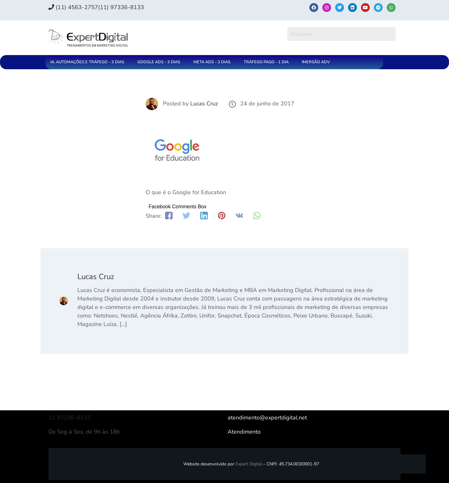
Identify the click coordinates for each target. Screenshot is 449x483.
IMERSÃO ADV (316, 62)
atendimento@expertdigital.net (267, 417)
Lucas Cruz (204, 103)
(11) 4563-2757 (73, 7)
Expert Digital (249, 464)
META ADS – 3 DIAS (211, 62)
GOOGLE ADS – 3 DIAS (158, 62)
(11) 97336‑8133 (121, 7)
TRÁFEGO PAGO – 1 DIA (266, 62)
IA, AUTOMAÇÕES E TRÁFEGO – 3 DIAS (87, 62)
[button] (88, 62)
